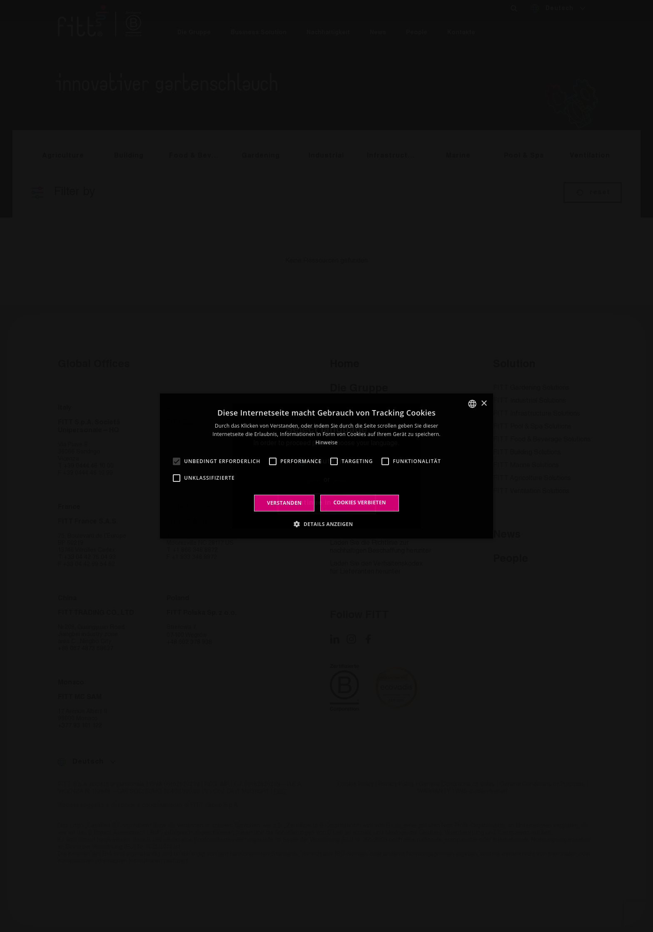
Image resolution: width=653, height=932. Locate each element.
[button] (326, 524)
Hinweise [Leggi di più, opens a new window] (326, 442)
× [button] (484, 403)
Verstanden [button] (284, 502)
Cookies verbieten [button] (359, 502)
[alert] (326, 466)
